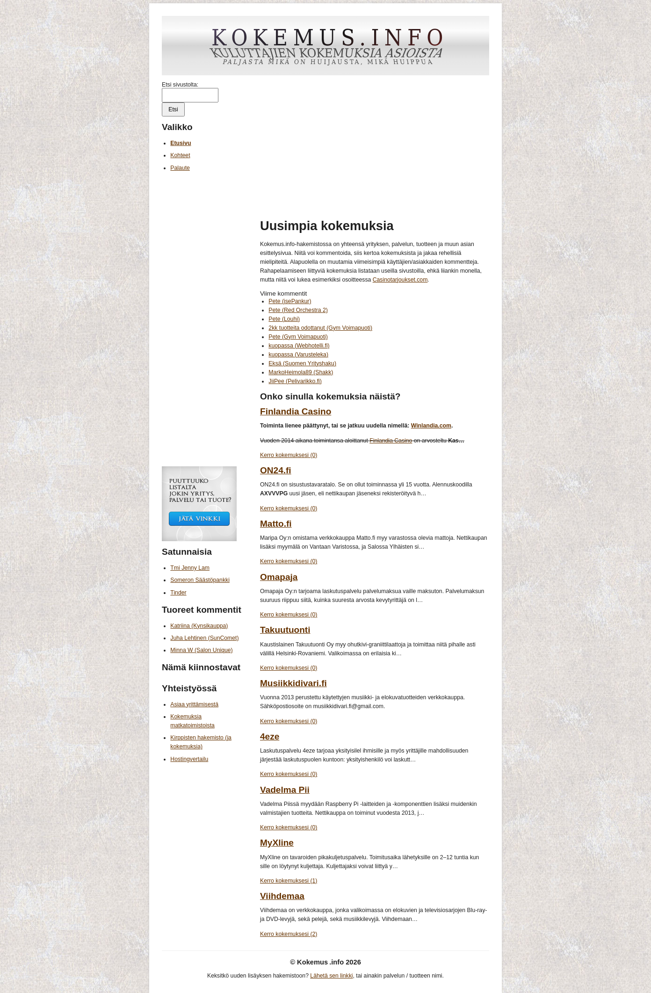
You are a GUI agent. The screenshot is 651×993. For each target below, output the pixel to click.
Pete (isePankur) (289, 301)
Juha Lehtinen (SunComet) (204, 638)
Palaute (180, 168)
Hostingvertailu (189, 759)
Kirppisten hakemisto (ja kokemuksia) (200, 742)
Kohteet (180, 155)
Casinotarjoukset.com (400, 279)
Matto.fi (276, 524)
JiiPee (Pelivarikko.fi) (295, 381)
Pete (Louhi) (284, 319)
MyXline (277, 843)
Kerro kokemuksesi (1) (288, 880)
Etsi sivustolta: (180, 84)
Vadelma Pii (285, 790)
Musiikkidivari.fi (293, 683)
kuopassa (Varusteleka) (298, 354)
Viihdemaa (282, 896)
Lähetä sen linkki (331, 975)
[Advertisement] (374, 146)
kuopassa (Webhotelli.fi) (298, 345)
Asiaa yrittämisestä (194, 704)
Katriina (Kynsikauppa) (199, 626)
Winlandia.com (431, 425)
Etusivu (180, 143)
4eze (269, 736)
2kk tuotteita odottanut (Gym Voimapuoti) (320, 328)
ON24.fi (275, 470)
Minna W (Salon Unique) (201, 650)
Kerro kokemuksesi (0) (288, 455)
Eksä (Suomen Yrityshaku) (302, 363)
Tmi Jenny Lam (190, 568)
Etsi (173, 109)
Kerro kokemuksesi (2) (288, 934)
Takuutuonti (285, 630)
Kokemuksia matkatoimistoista (192, 721)
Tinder (178, 592)
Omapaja (278, 577)
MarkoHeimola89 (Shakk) (300, 372)
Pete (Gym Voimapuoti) (297, 336)
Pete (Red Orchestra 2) (297, 310)
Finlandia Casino (295, 411)
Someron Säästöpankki (200, 580)
